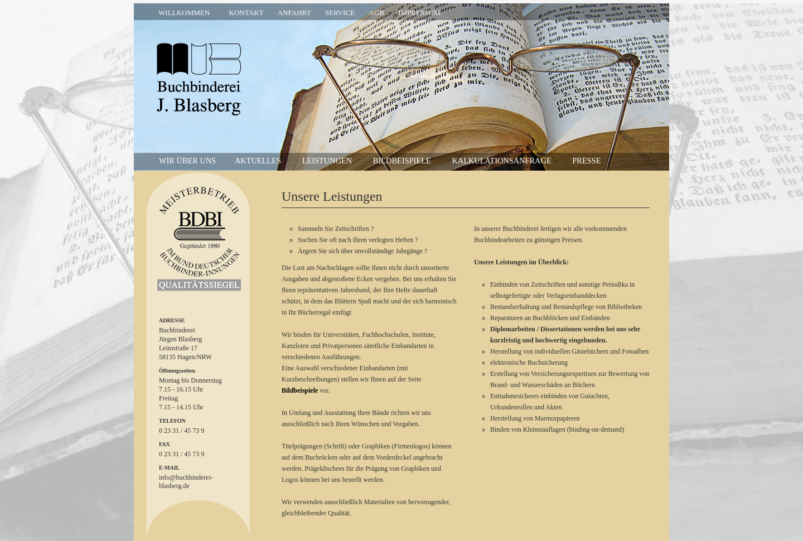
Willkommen (184, 12)
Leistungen (327, 160)
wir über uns (187, 160)
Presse (586, 160)
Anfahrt (294, 12)
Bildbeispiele (402, 160)
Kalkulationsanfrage (501, 160)
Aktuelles (258, 160)
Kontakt (246, 12)
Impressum (419, 12)
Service (340, 12)
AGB (376, 12)
